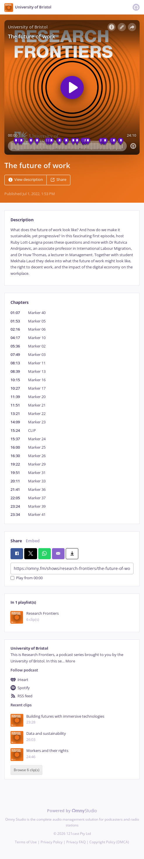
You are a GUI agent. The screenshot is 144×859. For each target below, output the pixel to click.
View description (25, 179)
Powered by (72, 810)
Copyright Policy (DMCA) (109, 842)
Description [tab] (22, 219)
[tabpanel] (72, 252)
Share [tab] (16, 540)
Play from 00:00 (27, 578)
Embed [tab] (33, 540)
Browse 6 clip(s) (26, 770)
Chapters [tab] (20, 302)
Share (58, 179)
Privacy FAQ (76, 842)
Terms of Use (26, 842)
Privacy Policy (52, 842)
